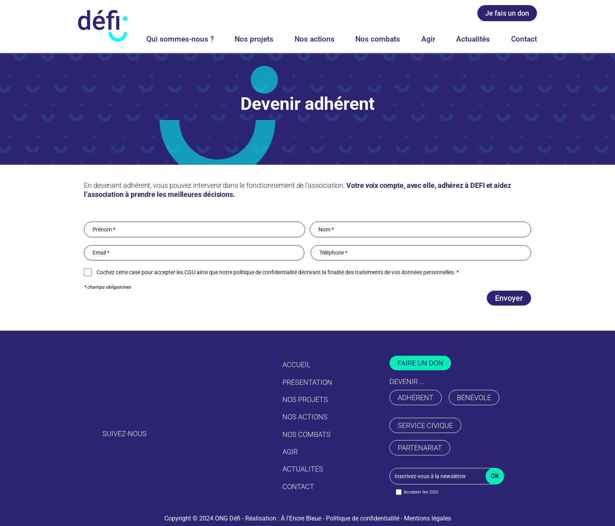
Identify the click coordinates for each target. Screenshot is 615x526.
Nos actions (315, 39)
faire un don (420, 363)
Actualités (473, 39)
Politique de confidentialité (362, 518)
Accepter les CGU (421, 492)
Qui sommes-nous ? (180, 39)
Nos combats (377, 39)
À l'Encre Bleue (301, 518)
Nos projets (254, 39)
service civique (425, 425)
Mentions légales (427, 518)
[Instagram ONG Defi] (423, 15)
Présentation (307, 382)
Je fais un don (507, 13)
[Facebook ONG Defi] (442, 15)
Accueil (296, 364)
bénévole (474, 397)
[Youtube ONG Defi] (461, 15)
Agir (428, 39)
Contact (524, 39)
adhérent (415, 397)
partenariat (420, 448)
